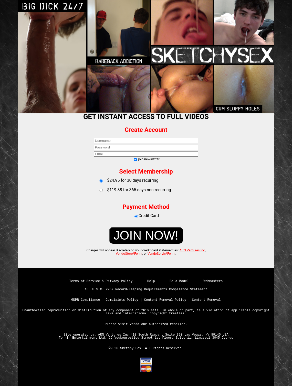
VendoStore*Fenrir (129, 253)
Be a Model (179, 281)
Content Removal (206, 300)
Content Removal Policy (165, 300)
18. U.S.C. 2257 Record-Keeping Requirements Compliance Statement (146, 289)
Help (151, 281)
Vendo (134, 324)
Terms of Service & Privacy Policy (101, 281)
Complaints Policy (122, 300)
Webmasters (213, 281)
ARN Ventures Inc (192, 250)
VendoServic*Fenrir (161, 253)
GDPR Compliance (85, 300)
